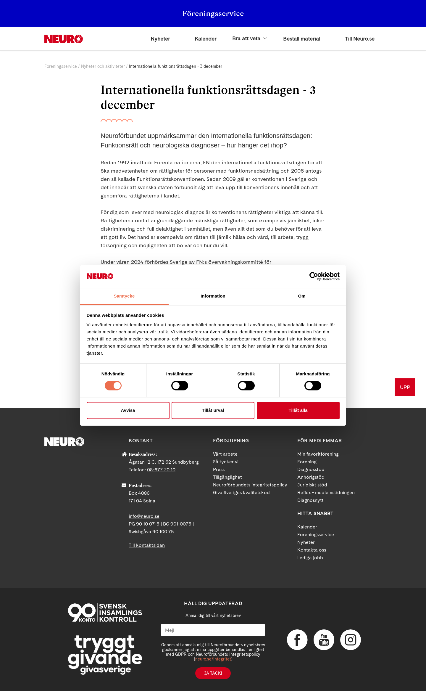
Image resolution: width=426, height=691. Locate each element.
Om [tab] (301, 295)
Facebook (297, 639)
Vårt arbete (225, 454)
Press (219, 469)
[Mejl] (213, 630)
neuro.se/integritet (213, 659)
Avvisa (128, 410)
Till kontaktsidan (147, 545)
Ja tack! (213, 673)
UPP (405, 387)
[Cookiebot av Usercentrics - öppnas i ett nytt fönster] (314, 276)
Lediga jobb (310, 557)
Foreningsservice (60, 66)
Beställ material (301, 39)
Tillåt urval (213, 410)
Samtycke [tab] (124, 295)
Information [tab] (213, 295)
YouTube (324, 639)
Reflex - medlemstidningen (326, 492)
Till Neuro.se (360, 39)
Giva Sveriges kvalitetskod (241, 492)
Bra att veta (249, 38)
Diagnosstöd (311, 469)
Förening (307, 462)
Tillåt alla (298, 410)
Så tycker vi (225, 462)
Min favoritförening (318, 454)
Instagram (350, 639)
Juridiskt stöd (312, 485)
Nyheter (160, 39)
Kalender (205, 39)
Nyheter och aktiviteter (103, 66)
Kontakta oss (311, 550)
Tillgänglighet (227, 477)
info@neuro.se (144, 516)
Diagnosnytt (310, 500)
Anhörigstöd (311, 477)
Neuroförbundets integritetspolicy (250, 485)
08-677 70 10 (161, 470)
